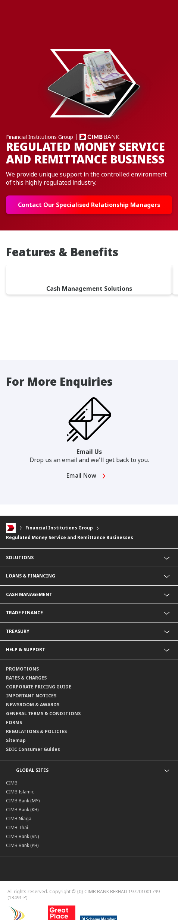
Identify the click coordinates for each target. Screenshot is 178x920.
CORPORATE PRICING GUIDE (38, 687)
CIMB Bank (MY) (23, 801)
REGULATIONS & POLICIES (36, 731)
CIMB (12, 783)
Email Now (86, 476)
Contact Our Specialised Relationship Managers (89, 205)
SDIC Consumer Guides (33, 749)
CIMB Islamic (20, 792)
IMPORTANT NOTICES (31, 696)
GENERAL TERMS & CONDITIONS (43, 713)
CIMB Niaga (18, 818)
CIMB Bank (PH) (22, 845)
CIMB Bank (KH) (22, 809)
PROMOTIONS (22, 669)
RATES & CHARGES (26, 678)
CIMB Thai (17, 827)
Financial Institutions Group (59, 528)
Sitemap (16, 740)
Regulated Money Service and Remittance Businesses (69, 537)
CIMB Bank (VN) (22, 836)
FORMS (14, 722)
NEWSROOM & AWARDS (32, 704)
